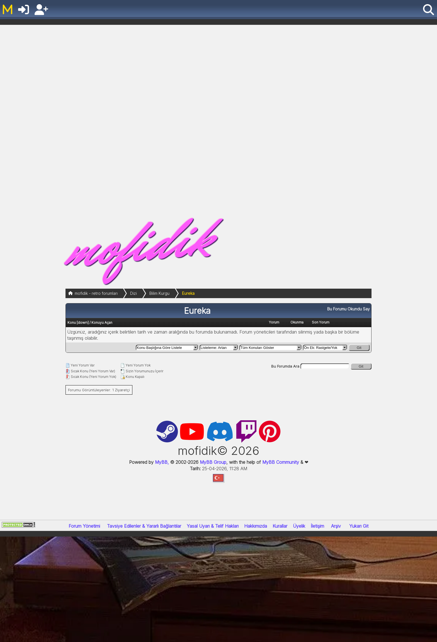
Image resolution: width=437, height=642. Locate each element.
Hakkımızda (255, 526)
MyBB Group (212, 462)
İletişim (317, 526)
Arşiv (336, 526)
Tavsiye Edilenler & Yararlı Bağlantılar (144, 526)
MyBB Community (280, 462)
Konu (71, 322)
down (83, 322)
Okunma (297, 322)
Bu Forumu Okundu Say (348, 308)
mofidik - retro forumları (96, 293)
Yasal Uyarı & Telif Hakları (213, 526)
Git (359, 348)
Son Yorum (320, 322)
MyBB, (162, 462)
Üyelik (299, 526)
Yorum (274, 322)
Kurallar (280, 526)
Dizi (133, 293)
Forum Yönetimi (84, 526)
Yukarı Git (358, 526)
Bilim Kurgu (159, 293)
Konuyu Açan (101, 322)
